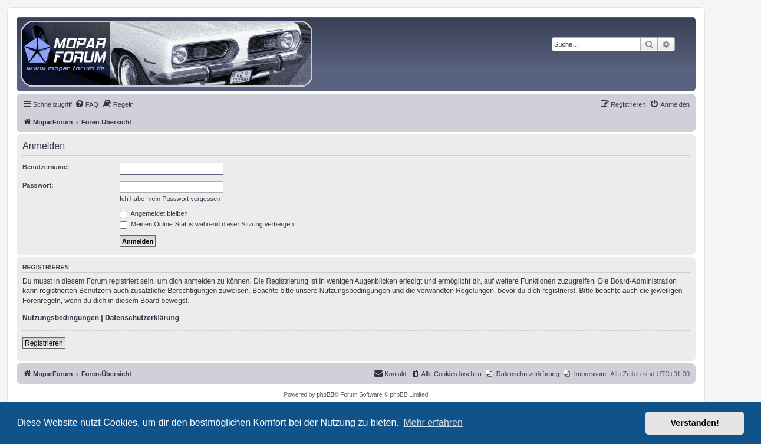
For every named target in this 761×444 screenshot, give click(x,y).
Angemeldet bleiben (154, 213)
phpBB (325, 395)
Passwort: (38, 185)
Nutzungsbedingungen (60, 318)
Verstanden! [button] (695, 422)
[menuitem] (86, 104)
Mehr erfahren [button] (433, 422)
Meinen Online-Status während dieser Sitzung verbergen (207, 224)
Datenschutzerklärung (142, 318)
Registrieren (44, 343)
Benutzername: (45, 166)
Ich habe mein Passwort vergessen (170, 198)
